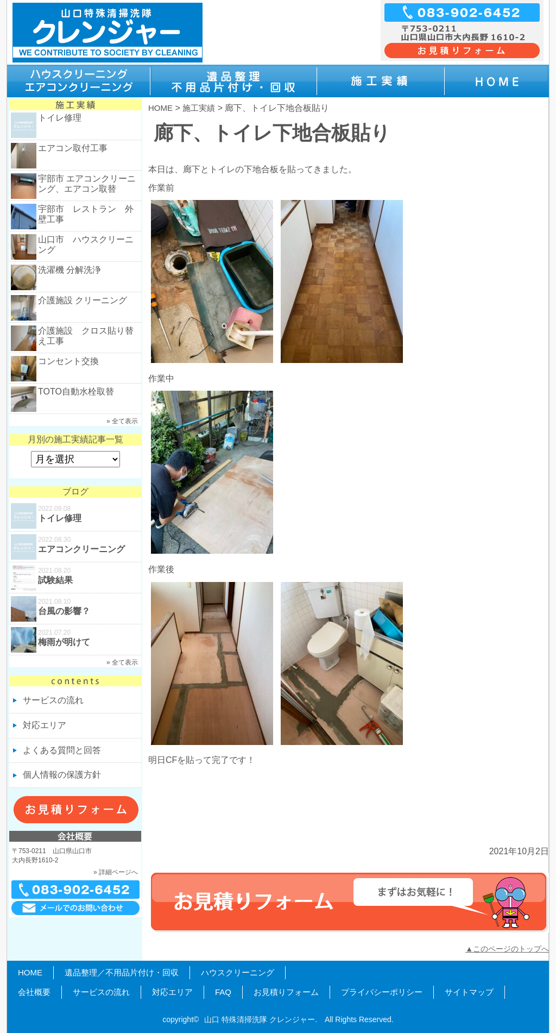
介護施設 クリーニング (82, 300)
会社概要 (34, 992)
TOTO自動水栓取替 (76, 391)
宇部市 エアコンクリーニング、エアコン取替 (87, 183)
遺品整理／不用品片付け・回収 (122, 972)
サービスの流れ (53, 700)
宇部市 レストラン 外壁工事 (86, 214)
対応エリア (44, 725)
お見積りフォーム (286, 992)
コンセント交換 (68, 361)
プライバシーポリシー (381, 992)
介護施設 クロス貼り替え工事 (86, 336)
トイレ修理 (59, 117)
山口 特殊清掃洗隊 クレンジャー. (260, 1019)
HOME (160, 107)
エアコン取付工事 (73, 148)
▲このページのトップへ (507, 948)
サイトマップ (469, 992)
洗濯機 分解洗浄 (69, 269)
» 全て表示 (122, 421)
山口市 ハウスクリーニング (86, 244)
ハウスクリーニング (237, 972)
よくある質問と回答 (62, 750)
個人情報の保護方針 (62, 774)
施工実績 (198, 107)
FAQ (223, 992)
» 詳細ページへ (115, 872)
